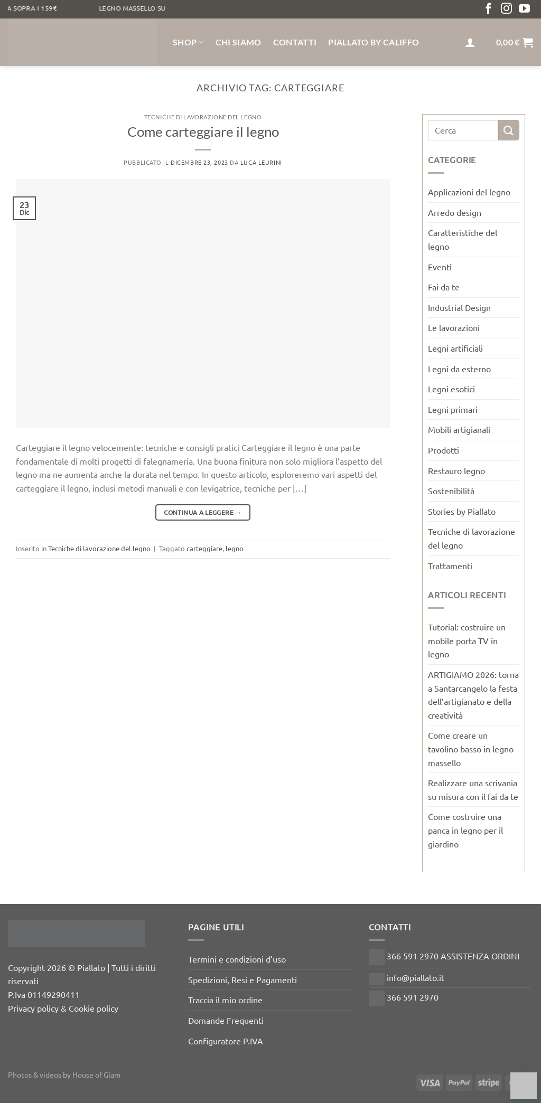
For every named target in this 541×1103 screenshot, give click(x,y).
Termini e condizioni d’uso (237, 959)
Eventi (440, 266)
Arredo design (454, 212)
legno (235, 548)
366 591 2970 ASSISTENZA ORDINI (444, 955)
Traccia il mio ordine (225, 999)
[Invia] (508, 130)
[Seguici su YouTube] (524, 9)
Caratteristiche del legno (462, 239)
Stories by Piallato (462, 511)
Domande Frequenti (226, 1020)
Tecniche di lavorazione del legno (203, 117)
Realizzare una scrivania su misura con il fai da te (473, 789)
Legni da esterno (459, 368)
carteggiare (204, 548)
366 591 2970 (404, 997)
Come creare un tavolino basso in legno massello (471, 748)
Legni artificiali (455, 348)
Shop (188, 42)
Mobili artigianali (459, 429)
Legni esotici (451, 388)
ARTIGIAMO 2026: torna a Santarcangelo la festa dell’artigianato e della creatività (473, 694)
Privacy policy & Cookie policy (63, 1008)
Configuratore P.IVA (225, 1040)
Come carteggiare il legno (203, 131)
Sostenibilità (451, 490)
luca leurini (261, 162)
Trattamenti (450, 565)
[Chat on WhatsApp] (523, 1085)
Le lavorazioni (454, 327)
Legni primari (453, 409)
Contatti (295, 42)
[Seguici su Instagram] (506, 9)
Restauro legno (456, 470)
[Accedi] (470, 42)
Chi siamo (239, 42)
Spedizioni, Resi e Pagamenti (242, 979)
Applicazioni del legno (469, 191)
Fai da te (444, 286)
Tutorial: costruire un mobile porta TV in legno (467, 640)
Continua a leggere (202, 512)
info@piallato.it (406, 977)
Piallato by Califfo (373, 42)
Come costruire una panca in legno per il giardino (465, 830)
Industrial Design (459, 307)
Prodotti (443, 450)
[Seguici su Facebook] (488, 9)
